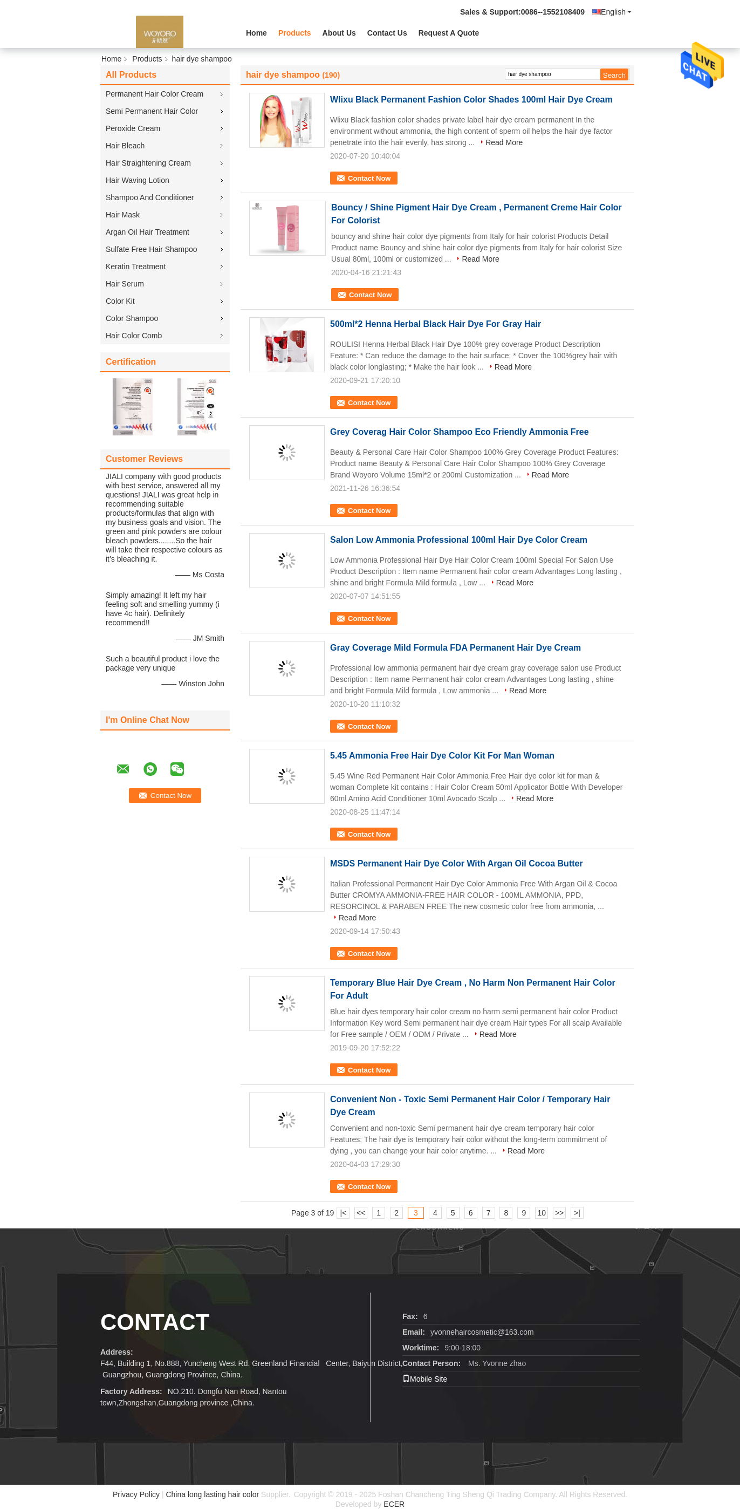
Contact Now (369, 178)
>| (577, 1212)
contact (154, 1322)
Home (256, 33)
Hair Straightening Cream (148, 163)
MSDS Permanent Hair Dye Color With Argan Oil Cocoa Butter (456, 863)
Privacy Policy (136, 1494)
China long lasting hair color (212, 1494)
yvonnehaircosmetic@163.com (482, 1332)
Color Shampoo (132, 318)
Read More (504, 142)
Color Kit (120, 301)
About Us (339, 33)
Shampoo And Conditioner (150, 197)
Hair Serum (125, 283)
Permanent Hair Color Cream (154, 94)
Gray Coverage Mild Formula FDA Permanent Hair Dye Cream (455, 647)
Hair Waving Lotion (137, 180)
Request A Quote (449, 33)
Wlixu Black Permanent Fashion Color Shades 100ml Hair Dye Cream (471, 99)
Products (294, 33)
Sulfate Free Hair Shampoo (151, 249)
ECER (394, 1504)
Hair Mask (123, 214)
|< (343, 1212)
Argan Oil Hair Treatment (147, 232)
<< (361, 1212)
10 (541, 1212)
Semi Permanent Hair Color (152, 111)
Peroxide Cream (133, 128)
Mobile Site (424, 1379)
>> (559, 1212)
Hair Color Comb (134, 335)
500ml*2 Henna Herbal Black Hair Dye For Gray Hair (435, 324)
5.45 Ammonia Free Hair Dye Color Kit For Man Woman (442, 755)
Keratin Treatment (136, 266)
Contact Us (387, 33)
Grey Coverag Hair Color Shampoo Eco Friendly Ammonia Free (459, 431)
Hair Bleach (125, 145)
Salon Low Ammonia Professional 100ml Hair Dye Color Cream (458, 539)
